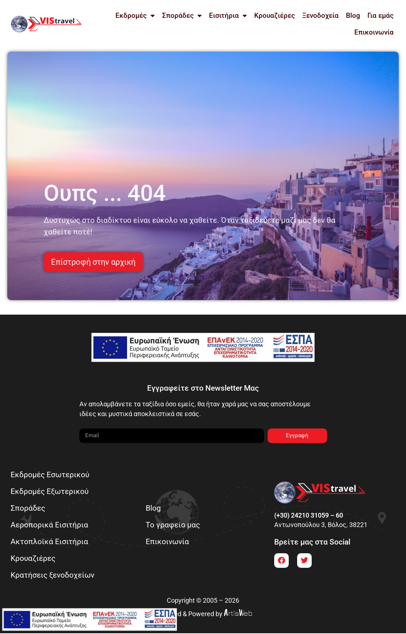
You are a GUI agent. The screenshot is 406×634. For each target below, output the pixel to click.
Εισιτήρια (228, 15)
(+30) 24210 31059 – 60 (308, 515)
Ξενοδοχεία (320, 15)
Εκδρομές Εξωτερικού (50, 491)
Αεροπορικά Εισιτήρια (49, 525)
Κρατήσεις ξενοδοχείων (53, 575)
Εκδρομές (135, 15)
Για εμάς (380, 15)
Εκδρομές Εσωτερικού (50, 474)
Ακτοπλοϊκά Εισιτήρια (49, 541)
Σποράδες (182, 15)
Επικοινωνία (374, 32)
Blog (353, 15)
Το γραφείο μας (173, 525)
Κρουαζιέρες (274, 15)
